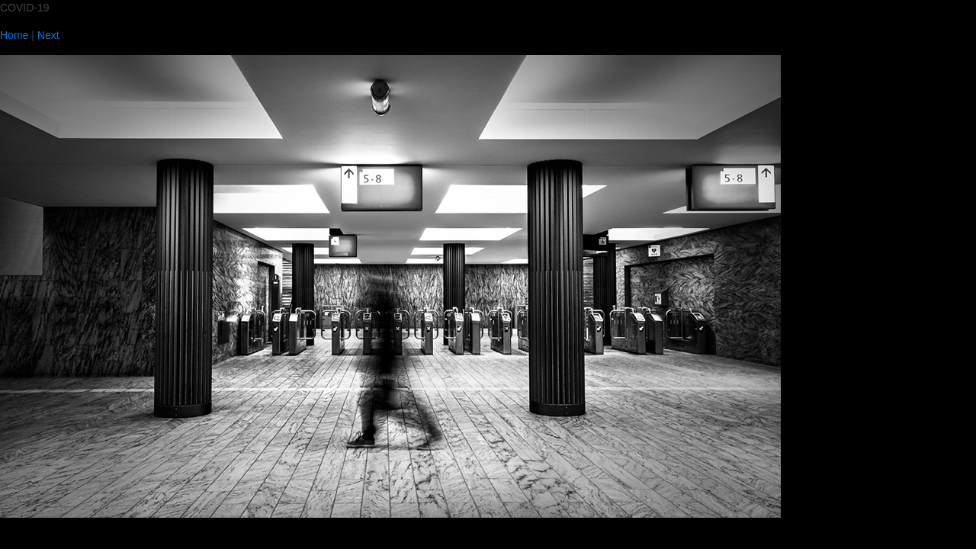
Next (48, 35)
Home (14, 35)
